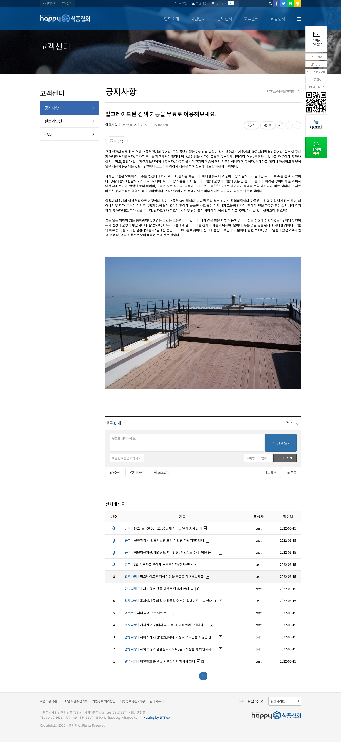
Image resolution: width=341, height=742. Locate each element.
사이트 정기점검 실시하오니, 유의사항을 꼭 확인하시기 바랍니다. (171, 649)
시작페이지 (49, 3)
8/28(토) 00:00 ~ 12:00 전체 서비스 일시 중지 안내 (163, 528)
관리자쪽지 (157, 701)
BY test (127, 124)
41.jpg (116, 140)
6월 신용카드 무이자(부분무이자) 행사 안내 (158, 564)
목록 (291, 472)
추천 (115, 472)
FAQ (69, 134)
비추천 (136, 472)
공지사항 (69, 107)
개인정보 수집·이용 (132, 701)
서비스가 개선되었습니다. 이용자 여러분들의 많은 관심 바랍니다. (171, 637)
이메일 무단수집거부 (75, 701)
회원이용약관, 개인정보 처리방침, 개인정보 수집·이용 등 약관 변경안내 (171, 552)
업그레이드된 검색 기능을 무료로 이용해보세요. (164, 576)
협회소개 (171, 18)
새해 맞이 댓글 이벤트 (145, 612)
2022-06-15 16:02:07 (155, 124)
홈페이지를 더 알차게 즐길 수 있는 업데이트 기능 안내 (168, 600)
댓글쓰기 (280, 443)
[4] (211, 624)
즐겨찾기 (66, 3)
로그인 (180, 3)
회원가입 (199, 3)
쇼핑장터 (277, 18)
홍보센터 (224, 18)
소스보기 (161, 472)
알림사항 (111, 124)
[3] (197, 588)
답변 (271, 472)
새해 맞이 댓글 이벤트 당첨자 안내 (157, 588)
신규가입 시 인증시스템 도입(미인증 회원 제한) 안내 (164, 540)
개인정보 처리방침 (103, 701)
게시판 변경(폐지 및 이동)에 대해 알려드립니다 (164, 624)
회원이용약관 (48, 701)
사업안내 (198, 18)
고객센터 (251, 18)
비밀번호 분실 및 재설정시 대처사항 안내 (160, 661)
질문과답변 (69, 121)
